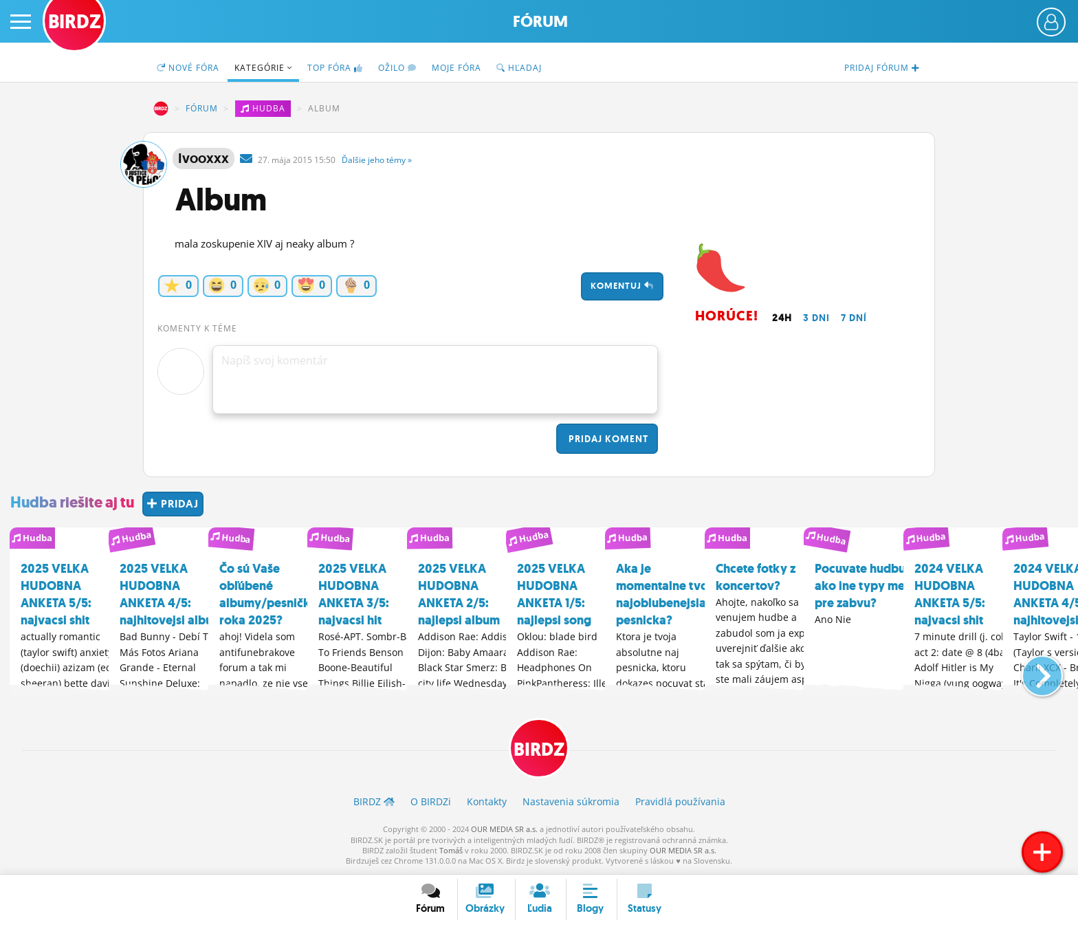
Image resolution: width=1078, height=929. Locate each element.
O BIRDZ (430, 802)
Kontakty (487, 802)
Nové (188, 68)
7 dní (854, 318)
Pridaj (607, 439)
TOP (335, 68)
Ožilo (397, 68)
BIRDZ (161, 108)
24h (782, 318)
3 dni (816, 318)
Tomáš (451, 851)
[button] (1031, 669)
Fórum (540, 21)
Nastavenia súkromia (570, 802)
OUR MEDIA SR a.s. (504, 829)
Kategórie (263, 68)
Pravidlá (680, 802)
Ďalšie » (377, 160)
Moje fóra (456, 68)
